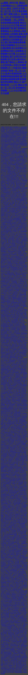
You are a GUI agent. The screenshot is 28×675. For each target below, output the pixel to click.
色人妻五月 (23, 392)
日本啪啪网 (24, 148)
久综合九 (3, 194)
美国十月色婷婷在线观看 (6, 601)
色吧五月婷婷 (9, 224)
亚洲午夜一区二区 (14, 334)
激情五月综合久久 (5, 195)
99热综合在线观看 (5, 307)
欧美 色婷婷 (19, 460)
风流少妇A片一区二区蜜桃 (10, 521)
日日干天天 (14, 191)
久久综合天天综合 (13, 640)
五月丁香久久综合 (19, 432)
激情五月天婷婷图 (21, 328)
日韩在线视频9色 (9, 435)
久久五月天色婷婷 (9, 510)
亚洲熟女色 (3, 444)
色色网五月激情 (7, 663)
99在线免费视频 (20, 597)
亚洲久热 (3, 504)
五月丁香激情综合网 (11, 157)
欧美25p (7, 417)
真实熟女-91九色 (4, 491)
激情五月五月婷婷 (18, 310)
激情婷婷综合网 (11, 171)
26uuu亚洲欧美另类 (6, 345)
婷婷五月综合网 (17, 194)
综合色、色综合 (10, 562)
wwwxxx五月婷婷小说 (6, 309)
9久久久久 (7, 152)
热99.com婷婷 (24, 342)
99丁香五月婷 (22, 621)
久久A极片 (9, 496)
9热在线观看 (3, 475)
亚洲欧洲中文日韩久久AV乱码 (14, 638)
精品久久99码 (12, 285)
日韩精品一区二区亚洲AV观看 (12, 571)
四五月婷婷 (22, 270)
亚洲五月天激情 (19, 508)
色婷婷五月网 (17, 657)
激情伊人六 (11, 358)
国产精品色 (16, 178)
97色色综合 (11, 431)
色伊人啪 (15, 391)
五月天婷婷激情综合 (7, 598)
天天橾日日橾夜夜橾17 (8, 220)
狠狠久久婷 (3, 148)
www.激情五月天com (15, 270)
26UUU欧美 (4, 487)
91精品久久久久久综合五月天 (18, 593)
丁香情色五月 (5, 642)
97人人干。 (24, 412)
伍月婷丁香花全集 (6, 279)
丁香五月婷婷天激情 (13, 210)
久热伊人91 (22, 466)
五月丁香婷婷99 (21, 549)
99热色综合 (5, 360)
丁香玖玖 (14, 652)
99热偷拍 (11, 325)
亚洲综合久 (17, 498)
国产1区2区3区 (13, 661)
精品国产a (24, 194)
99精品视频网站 (16, 218)
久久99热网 (22, 562)
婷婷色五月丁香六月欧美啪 (8, 553)
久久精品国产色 (15, 366)
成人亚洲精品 (4, 456)
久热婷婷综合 (17, 163)
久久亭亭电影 (24, 498)
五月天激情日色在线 (15, 206)
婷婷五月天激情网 (8, 159)
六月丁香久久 (21, 534)
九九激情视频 (8, 247)
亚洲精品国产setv (5, 259)
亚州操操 (22, 604)
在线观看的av (19, 404)
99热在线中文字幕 (9, 194)
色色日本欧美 (17, 435)
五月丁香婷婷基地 (13, 322)
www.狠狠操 (21, 307)
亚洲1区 (2, 349)
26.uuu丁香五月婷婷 (5, 440)
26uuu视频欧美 (16, 514)
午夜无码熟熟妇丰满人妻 (8, 409)
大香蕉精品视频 (7, 519)
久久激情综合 (10, 443)
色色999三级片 (16, 527)
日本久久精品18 (17, 488)
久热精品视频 (20, 652)
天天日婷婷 (15, 318)
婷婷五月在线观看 (20, 665)
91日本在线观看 (7, 479)
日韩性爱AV (7, 349)
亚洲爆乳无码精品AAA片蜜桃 (14, 557)
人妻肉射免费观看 (18, 672)
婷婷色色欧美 (8, 230)
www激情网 (3, 506)
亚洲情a (19, 389)
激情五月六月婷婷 (11, 401)
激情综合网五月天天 (20, 208)
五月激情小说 (20, 309)
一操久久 (11, 377)
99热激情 (20, 661)
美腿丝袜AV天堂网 (5, 427)
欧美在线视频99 (12, 211)
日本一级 (8, 344)
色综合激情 (11, 547)
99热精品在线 (7, 432)
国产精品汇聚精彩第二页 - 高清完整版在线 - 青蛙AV (15, 258)
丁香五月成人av (5, 328)
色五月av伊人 (5, 547)
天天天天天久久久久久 (22, 360)
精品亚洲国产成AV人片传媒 (17, 179)
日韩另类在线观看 (22, 348)
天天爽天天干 (4, 306)
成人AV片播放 (5, 447)
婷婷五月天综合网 (15, 648)
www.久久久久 (9, 559)
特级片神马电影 (12, 368)
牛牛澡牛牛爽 (16, 573)
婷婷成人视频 (22, 262)
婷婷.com (18, 507)
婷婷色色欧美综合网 (20, 183)
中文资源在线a (13, 530)
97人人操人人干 (20, 155)
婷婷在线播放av (12, 360)
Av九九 (11, 614)
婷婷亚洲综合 (13, 385)
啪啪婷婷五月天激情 (5, 624)
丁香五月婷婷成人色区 (11, 512)
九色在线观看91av (11, 361)
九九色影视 (7, 441)
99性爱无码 (24, 475)
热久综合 (9, 149)
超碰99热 (10, 527)
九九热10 (5, 492)
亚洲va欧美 (11, 515)
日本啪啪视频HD (7, 648)
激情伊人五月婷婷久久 (15, 585)
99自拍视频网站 (14, 320)
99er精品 (6, 314)
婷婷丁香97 (18, 629)
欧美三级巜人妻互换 (15, 198)
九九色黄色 (24, 638)
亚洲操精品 (20, 483)
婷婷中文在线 (6, 617)
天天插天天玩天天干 (12, 227)
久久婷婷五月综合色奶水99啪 (9, 176)
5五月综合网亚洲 (7, 400)
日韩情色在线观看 (14, 645)
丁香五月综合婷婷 (11, 475)
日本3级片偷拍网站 (5, 616)
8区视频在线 (13, 160)
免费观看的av (20, 228)
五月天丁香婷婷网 (12, 589)
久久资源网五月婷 (14, 244)
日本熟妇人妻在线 (10, 539)
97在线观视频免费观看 (15, 152)
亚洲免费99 (19, 613)
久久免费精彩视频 (22, 294)
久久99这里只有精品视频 (21, 207)
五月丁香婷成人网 (9, 396)
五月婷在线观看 (11, 550)
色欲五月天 (15, 526)
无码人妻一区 (23, 648)
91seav (2, 534)
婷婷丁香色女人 (23, 184)
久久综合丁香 (22, 244)
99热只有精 (22, 303)
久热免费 (24, 220)
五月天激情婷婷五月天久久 (9, 155)
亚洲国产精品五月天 (14, 447)
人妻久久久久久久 (7, 294)
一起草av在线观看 (17, 253)
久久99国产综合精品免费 (19, 168)
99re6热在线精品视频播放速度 (15, 219)
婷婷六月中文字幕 (15, 365)
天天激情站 (24, 600)
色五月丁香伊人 (21, 570)
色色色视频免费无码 (18, 565)
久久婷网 (21, 366)
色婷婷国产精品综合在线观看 (20, 413)
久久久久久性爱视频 (6, 628)
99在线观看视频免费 (19, 199)
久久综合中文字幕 (21, 578)
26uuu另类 (6, 566)
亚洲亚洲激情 (24, 333)
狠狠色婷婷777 (18, 374)
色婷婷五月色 (13, 311)
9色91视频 (12, 203)
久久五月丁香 (21, 282)
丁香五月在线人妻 (17, 620)
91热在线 (12, 617)
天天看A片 (4, 171)
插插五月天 (21, 320)
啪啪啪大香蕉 (12, 356)
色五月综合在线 (13, 195)
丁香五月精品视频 (10, 182)
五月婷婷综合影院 (8, 180)
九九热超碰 (17, 519)
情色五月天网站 (9, 636)
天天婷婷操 (7, 212)
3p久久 (19, 275)
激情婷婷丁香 (5, 377)
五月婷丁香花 (24, 455)
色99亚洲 (14, 428)
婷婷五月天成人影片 (6, 191)
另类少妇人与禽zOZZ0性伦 (11, 196)
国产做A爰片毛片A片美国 (7, 413)
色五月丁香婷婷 (5, 341)
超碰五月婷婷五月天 (22, 602)
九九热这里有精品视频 (21, 618)
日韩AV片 (16, 353)
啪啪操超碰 (13, 650)
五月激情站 (23, 608)
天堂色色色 (14, 378)
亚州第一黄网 (5, 336)
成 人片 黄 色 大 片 (8, 250)
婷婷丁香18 (23, 503)
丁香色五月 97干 (4, 431)
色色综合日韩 (20, 521)
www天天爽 (12, 583)
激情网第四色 (19, 641)
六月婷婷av (17, 543)
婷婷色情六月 (13, 439)
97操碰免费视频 (21, 151)
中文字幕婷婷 (6, 183)
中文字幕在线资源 (10, 238)
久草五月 (18, 455)
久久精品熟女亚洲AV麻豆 (12, 421)
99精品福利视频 (11, 306)
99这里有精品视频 (5, 231)
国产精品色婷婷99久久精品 (13, 223)
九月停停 (18, 243)
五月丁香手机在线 (13, 533)
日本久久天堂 (19, 624)
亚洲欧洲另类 (24, 657)
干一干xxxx (22, 173)
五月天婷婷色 (12, 508)
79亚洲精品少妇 (22, 472)
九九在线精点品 (15, 291)
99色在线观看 (13, 190)
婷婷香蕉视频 (17, 503)
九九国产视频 (4, 419)
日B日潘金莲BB (5, 151)
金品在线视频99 (22, 420)
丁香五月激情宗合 (16, 192)
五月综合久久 (16, 609)
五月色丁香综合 (21, 512)
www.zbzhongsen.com (15, 271)
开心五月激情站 (23, 354)
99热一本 (6, 533)
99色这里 (5, 381)
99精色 (13, 400)
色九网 (13, 186)
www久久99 (3, 289)
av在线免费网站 (17, 412)
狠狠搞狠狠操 (7, 337)
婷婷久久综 (7, 226)
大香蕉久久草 (17, 273)
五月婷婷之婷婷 (18, 358)
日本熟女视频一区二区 (14, 644)
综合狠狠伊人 (22, 581)
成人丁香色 (5, 527)
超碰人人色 (20, 349)
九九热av (23, 325)
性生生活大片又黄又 (6, 588)
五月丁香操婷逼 (4, 338)
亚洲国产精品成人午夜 (6, 186)
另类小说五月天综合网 (15, 478)
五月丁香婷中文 (4, 219)
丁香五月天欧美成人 (9, 459)
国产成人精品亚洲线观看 (15, 656)
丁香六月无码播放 (20, 464)
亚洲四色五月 (20, 545)
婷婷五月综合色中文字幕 (6, 620)
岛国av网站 (24, 642)
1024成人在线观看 (7, 262)
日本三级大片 (7, 395)
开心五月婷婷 (15, 588)
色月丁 (18, 190)
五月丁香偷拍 (4, 239)
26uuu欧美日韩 (15, 462)
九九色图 (21, 357)
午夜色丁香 (14, 669)
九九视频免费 (9, 526)
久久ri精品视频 (22, 291)
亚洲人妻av (5, 236)
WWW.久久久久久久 (21, 232)
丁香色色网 (20, 492)
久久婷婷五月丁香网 (12, 602)
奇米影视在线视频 (7, 403)
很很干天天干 (4, 569)
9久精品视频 (18, 529)
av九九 (19, 424)
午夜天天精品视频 (19, 482)
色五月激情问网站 (10, 668)
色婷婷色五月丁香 (19, 582)
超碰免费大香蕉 (16, 415)
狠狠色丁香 (14, 654)
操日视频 (10, 338)
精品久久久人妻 (5, 235)
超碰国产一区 (23, 561)
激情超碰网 (14, 542)
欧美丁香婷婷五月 (11, 586)
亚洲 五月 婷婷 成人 (17, 637)
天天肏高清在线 (21, 227)
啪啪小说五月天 (22, 447)
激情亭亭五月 (18, 306)
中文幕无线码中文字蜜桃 (12, 263)
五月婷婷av (4, 388)
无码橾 (17, 592)
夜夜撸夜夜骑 (20, 341)
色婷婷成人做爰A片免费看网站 (8, 649)
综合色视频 (6, 267)
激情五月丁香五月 (6, 542)
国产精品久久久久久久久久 (7, 499)
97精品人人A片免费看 (21, 350)
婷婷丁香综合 (19, 362)
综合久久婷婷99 (6, 320)
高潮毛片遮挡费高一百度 (9, 482)
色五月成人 (19, 669)
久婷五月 (19, 172)
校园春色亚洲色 (10, 273)
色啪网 (19, 408)
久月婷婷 (24, 210)
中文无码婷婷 (18, 484)
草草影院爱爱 (23, 305)
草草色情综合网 (22, 429)
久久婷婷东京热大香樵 (15, 249)
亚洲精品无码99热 (6, 425)
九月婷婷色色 (17, 377)
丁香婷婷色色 (9, 609)
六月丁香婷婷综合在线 (13, 596)
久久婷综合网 (12, 314)
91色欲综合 (8, 384)
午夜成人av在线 (9, 329)
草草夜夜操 (21, 313)
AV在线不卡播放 (19, 314)
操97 (12, 429)
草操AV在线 (7, 500)
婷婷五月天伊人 (8, 574)
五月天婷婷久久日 (7, 555)
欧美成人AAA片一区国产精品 (11, 664)
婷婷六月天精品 (4, 415)
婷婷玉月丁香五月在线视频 (8, 498)
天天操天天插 (8, 261)
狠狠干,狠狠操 (16, 329)
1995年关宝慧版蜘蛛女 (22, 385)
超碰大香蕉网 (11, 208)
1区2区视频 (12, 448)
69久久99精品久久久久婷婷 (17, 215)
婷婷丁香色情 (16, 184)
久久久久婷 (15, 247)
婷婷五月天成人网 (19, 204)
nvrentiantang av (11, 476)
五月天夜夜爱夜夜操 (6, 654)
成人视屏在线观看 (5, 640)
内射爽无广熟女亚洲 (14, 259)
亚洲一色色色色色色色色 (18, 277)
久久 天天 (4, 172)
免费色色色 (14, 294)
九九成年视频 (10, 657)
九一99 (5, 346)
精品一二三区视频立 (21, 542)
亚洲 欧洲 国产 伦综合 (11, 228)
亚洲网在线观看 (6, 188)
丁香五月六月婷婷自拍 (10, 317)
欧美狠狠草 (3, 299)
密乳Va (10, 277)
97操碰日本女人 (11, 470)
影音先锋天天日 (12, 405)
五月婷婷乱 (7, 302)
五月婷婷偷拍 (15, 555)
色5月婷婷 (9, 424)
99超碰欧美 (5, 660)
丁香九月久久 (7, 661)
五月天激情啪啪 (20, 200)
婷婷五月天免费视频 (20, 470)
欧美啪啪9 (14, 659)
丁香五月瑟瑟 (4, 401)
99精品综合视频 (15, 630)
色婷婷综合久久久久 (10, 541)
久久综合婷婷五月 (11, 456)
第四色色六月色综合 (19, 590)
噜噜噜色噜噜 (4, 557)
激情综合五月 (5, 405)
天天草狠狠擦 (13, 328)
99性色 (23, 448)
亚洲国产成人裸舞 (7, 518)
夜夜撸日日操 (9, 565)
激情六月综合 (18, 182)
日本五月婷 (15, 224)
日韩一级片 (22, 577)
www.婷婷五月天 (16, 403)
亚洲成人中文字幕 (20, 211)
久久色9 (8, 198)
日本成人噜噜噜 (21, 246)
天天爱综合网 (16, 289)
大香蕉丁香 (23, 249)
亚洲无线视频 (6, 613)
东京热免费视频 (12, 164)
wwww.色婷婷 (23, 474)
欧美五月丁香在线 (8, 514)
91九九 (23, 356)
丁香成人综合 (9, 184)
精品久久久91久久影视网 (16, 279)
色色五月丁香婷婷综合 (20, 525)
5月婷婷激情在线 (7, 669)
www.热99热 (8, 297)
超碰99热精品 (11, 388)
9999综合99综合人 (11, 239)
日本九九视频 (17, 443)
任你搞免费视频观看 (12, 492)
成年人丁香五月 (9, 667)
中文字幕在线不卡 (23, 337)
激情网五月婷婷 (12, 455)
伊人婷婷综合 (16, 559)
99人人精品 (19, 176)
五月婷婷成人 (24, 250)
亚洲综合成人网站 (6, 507)
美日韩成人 (15, 411)
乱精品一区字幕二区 (19, 558)
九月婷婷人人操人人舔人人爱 (10, 373)
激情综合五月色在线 (5, 295)
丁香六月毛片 (18, 448)
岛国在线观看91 (11, 543)
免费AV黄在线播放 (16, 479)
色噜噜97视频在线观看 (9, 274)
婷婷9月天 (23, 395)
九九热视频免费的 (14, 610)
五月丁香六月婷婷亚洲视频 (18, 214)
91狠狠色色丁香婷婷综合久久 (16, 427)
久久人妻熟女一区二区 (11, 389)
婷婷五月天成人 (5, 645)
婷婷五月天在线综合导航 (13, 612)
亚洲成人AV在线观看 (21, 444)
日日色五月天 (15, 262)
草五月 (24, 622)
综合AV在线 (20, 191)
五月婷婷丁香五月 (7, 291)
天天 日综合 (24, 529)
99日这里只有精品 (6, 313)
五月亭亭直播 (17, 392)
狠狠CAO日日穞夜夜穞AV (14, 608)
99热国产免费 (8, 378)
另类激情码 (11, 392)
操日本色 (25, 566)
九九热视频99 (6, 614)
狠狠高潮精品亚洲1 (13, 357)
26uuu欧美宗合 (17, 325)
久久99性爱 (16, 561)
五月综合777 (21, 445)
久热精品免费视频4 (12, 570)
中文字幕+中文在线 (10, 629)
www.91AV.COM (4, 358)
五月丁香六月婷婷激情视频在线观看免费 (13, 269)
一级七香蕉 (16, 577)
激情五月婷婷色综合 (20, 283)
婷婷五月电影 (12, 350)
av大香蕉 (21, 646)
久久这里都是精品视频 (6, 222)
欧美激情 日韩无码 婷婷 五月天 (17, 440)
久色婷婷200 (15, 384)
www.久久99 (3, 573)
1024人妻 (10, 637)
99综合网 (6, 277)
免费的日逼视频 (4, 208)
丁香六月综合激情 (10, 590)
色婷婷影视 (18, 475)
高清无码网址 (4, 657)
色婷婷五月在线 (12, 490)
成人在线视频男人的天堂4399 (10, 287)
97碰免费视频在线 (14, 267)
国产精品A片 (4, 562)
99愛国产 (5, 227)
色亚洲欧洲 (4, 153)
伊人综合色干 (14, 222)
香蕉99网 (13, 432)
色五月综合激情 (10, 468)
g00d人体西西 (16, 265)
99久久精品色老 (16, 180)
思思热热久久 (10, 433)
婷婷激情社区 (23, 573)
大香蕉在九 (6, 160)
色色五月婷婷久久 (13, 523)
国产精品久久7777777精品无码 (12, 330)
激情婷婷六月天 (23, 630)
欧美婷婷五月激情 (20, 160)
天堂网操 (17, 290)
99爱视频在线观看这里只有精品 (19, 298)
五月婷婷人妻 (18, 642)
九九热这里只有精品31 (13, 466)
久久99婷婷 (21, 616)
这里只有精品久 (4, 211)
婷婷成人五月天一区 (19, 495)
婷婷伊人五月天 (20, 480)
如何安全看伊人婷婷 (14, 354)
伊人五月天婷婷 (14, 393)
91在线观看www (22, 555)
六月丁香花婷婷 (12, 618)
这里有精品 (21, 159)
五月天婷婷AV (4, 380)
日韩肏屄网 (14, 445)
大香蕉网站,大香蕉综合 (19, 459)
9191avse (3, 321)
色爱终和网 (10, 605)
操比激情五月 (4, 234)
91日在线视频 (11, 525)
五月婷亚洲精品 (15, 305)
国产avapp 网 (11, 582)
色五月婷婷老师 (17, 416)
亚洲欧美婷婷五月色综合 (11, 545)
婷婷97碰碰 (24, 416)
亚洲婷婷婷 (11, 173)
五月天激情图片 (18, 251)
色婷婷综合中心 (4, 293)
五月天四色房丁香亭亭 (13, 346)
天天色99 (10, 567)
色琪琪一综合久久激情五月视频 (15, 242)
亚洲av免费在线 (11, 153)
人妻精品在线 (16, 535)
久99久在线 (13, 200)
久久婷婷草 (4, 407)
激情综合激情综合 (16, 240)
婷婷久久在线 (9, 289)
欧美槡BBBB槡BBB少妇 (6, 474)
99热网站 (18, 368)
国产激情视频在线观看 (9, 423)
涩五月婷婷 (22, 316)
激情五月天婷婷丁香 (14, 231)
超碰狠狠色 (17, 400)
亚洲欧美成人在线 (17, 496)
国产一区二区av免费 (5, 641)
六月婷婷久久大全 (11, 460)
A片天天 (24, 439)
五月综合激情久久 (6, 282)
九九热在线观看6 (16, 380)
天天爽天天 (11, 216)
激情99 (17, 660)
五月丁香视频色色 (18, 547)
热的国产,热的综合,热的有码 (15, 449)
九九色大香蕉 (18, 216)
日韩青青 (21, 487)
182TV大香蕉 (13, 500)
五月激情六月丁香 (22, 378)
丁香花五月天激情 (22, 640)
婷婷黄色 (6, 204)
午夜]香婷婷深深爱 (19, 274)
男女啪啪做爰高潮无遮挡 (16, 340)
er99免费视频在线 (19, 299)
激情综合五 (10, 163)
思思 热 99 (15, 348)
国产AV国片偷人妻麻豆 (18, 636)
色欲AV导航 (3, 554)
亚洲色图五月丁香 (7, 606)
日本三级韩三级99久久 (13, 472)
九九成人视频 (11, 538)
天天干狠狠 (5, 350)
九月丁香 (10, 415)
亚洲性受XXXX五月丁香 (6, 659)
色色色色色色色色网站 (14, 491)
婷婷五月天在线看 (19, 515)
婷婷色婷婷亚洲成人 (14, 621)
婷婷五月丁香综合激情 (22, 504)
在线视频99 (8, 169)
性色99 (17, 586)
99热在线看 (18, 356)
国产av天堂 (22, 257)
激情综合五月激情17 (5, 334)
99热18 (4, 424)
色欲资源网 (10, 348)
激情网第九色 (8, 483)
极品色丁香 (18, 317)
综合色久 (6, 246)
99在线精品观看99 (19, 423)
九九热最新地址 (21, 255)
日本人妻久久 (7, 365)
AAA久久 (23, 338)
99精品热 (15, 275)
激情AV (9, 240)
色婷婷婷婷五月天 (5, 356)
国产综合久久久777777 (17, 606)
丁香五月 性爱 (9, 579)
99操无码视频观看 (15, 257)
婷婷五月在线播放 (17, 467)
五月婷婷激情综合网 (21, 456)
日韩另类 (10, 293)
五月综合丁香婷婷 (7, 502)
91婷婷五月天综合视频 (15, 522)
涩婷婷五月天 (11, 290)
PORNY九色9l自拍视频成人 (15, 383)
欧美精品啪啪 (4, 149)
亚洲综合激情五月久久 (16, 321)
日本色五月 (22, 365)
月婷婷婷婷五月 (20, 164)
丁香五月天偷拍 (5, 385)
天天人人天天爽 (5, 439)
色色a (13, 519)
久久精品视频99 (16, 567)
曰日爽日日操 (22, 518)
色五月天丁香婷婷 (13, 307)
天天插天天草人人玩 (9, 165)
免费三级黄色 (22, 353)
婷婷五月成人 (22, 628)
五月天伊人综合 (9, 275)
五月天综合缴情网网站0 (18, 632)
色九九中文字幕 (11, 234)
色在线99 (5, 633)
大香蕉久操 (3, 218)
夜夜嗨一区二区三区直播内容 (18, 441)
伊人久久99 (8, 364)
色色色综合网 (8, 462)
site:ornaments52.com (10, 444)
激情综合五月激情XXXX (17, 286)
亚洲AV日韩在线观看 (17, 663)
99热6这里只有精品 (5, 530)
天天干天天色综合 (5, 523)
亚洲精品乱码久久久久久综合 (13, 506)
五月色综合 (10, 381)
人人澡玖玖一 (24, 192)
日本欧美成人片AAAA (10, 362)
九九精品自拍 (22, 346)
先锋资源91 (23, 537)
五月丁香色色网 (23, 238)
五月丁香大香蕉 (14, 313)
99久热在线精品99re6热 (8, 581)
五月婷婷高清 (21, 254)
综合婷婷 (8, 393)
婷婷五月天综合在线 (19, 388)
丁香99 (25, 425)
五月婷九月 (13, 309)
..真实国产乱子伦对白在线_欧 (14, 563)
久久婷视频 (13, 641)
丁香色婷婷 (24, 306)
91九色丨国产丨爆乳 (19, 266)
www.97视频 (14, 425)
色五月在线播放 (10, 266)
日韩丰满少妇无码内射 (8, 416)
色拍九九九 (3, 421)
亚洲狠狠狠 (17, 333)
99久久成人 (11, 488)
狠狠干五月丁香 (11, 376)
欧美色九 (16, 409)
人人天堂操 (18, 361)
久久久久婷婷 (24, 567)
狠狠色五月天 (17, 433)
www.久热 (7, 650)
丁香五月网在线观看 (6, 630)
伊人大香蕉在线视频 (17, 667)
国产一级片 (15, 159)
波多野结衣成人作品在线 (18, 261)
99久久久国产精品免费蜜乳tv (18, 156)
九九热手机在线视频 (15, 395)
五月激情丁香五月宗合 (18, 516)
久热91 (21, 178)
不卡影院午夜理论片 (14, 417)
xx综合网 (21, 588)
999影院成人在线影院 (16, 436)
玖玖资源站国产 (13, 254)
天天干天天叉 (15, 518)
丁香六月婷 (3, 344)
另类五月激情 (6, 203)
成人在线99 (16, 510)
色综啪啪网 (23, 443)
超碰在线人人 (20, 589)
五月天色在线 (24, 522)
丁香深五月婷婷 (16, 342)
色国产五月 (4, 242)
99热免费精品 (24, 400)
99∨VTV (8, 429)
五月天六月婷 (11, 333)
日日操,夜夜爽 (10, 622)
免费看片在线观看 (5, 644)
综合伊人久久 (9, 318)
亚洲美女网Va (4, 543)
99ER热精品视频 (4, 508)
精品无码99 (16, 173)
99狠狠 (14, 504)
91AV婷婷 (10, 380)
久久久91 (5, 472)
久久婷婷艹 (10, 332)
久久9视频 (21, 462)
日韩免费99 (3, 393)
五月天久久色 (15, 646)
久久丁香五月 (20, 451)
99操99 (19, 210)
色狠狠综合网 (13, 613)
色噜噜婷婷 (24, 216)
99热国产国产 (18, 554)
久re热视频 (3, 539)
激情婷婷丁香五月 (20, 157)
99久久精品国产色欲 (16, 471)
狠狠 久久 (18, 239)
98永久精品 (10, 632)
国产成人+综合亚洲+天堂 (8, 199)
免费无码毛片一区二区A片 (20, 332)
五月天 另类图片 (10, 558)
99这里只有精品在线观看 (21, 352)
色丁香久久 (14, 424)
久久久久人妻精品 (6, 179)
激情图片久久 (6, 190)
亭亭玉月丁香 (4, 361)
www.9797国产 (9, 486)
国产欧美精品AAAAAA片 (13, 278)
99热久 (20, 293)
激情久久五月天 (7, 202)
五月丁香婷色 (21, 659)
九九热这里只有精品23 (13, 487)
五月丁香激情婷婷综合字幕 (11, 634)
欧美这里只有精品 (18, 671)
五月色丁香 (11, 503)
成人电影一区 (7, 200)
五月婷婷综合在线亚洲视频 (14, 600)
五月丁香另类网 (12, 597)
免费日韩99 (15, 293)
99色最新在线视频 (9, 178)
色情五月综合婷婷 (5, 448)
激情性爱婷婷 (10, 561)
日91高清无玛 (23, 165)
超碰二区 (23, 368)
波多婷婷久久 (20, 500)
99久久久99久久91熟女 (12, 419)
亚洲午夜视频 (16, 579)
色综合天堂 (7, 215)
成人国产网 (23, 479)
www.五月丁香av (4, 322)
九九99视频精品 (23, 417)
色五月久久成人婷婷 (8, 253)
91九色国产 (5, 216)
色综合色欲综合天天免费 (19, 381)
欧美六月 (5, 531)
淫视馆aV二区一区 (16, 370)
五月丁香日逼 (22, 463)
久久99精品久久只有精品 (15, 399)
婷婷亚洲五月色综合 (9, 577)
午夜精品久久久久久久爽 (8, 672)
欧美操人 (19, 530)
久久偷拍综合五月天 (11, 387)
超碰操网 (15, 549)
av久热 (23, 321)
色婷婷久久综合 (20, 285)
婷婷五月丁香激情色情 (18, 574)
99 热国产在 (17, 165)
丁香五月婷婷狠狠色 (19, 617)
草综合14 (3, 417)
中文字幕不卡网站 (18, 468)
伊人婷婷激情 (12, 660)
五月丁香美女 (18, 203)
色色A (8, 257)
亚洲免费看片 (4, 251)
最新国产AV (15, 483)
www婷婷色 (23, 507)
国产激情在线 (18, 550)
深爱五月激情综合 (12, 454)
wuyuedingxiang (18, 625)
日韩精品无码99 (6, 610)
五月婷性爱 (8, 286)
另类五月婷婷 (9, 148)
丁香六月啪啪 (21, 391)
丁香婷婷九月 (18, 539)
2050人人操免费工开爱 (12, 569)
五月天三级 (4, 612)
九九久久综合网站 (12, 531)
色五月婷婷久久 (9, 504)
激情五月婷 (6, 244)
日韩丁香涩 (5, 451)
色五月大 (3, 480)
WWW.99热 (3, 590)
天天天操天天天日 (17, 148)
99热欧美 (7, 515)
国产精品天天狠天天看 (6, 604)
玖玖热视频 (4, 596)
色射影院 (4, 671)
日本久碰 (15, 437)
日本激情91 (5, 428)
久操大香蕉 (5, 232)
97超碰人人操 (20, 454)
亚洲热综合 (19, 439)
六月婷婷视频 (14, 282)
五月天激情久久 (12, 236)
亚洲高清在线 (21, 598)
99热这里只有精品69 (11, 172)
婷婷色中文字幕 (19, 583)
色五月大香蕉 (9, 218)
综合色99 (17, 238)
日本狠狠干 (12, 183)
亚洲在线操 (24, 656)
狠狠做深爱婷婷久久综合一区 (10, 301)
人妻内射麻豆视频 (8, 516)
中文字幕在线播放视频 (7, 626)
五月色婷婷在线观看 (14, 372)
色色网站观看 (20, 236)
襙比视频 (17, 562)
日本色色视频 (13, 578)
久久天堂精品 (15, 420)
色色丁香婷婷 (13, 341)
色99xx (16, 171)
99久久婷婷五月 (16, 161)
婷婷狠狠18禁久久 (19, 167)
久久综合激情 (13, 546)
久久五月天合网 (13, 235)
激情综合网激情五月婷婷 (14, 537)
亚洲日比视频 (9, 467)
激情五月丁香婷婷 (10, 299)
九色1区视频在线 (13, 336)
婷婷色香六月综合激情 (17, 397)
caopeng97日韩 (7, 436)
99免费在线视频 (11, 251)
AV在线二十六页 (11, 484)
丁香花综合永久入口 (8, 535)
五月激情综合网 (15, 316)
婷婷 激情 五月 (22, 596)
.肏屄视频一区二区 (19, 633)
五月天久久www (12, 232)
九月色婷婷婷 (14, 349)
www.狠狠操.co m (5, 187)
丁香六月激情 (9, 303)
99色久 (2, 167)
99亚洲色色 (17, 458)
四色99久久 (10, 391)
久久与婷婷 (6, 585)
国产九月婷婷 (10, 310)
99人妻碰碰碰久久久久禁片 (20, 614)
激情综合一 (11, 204)
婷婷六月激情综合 (19, 668)
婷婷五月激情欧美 (14, 616)
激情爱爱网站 (23, 571)
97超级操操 (23, 218)
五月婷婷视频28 (13, 151)
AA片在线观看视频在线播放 (10, 534)
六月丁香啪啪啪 (4, 567)
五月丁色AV (13, 592)
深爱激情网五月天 (18, 622)
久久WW (16, 581)
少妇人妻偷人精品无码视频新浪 (13, 551)
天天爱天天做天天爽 (16, 169)
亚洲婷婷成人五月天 (22, 428)
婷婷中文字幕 (16, 303)
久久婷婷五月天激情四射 (10, 243)
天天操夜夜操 (21, 569)
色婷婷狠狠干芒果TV (17, 364)
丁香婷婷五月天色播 (20, 186)
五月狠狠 (20, 384)
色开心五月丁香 (22, 411)
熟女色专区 (10, 161)
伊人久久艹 (13, 624)
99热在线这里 (11, 283)
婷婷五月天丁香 (16, 338)
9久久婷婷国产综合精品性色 (10, 175)
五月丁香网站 (8, 298)
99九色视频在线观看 (20, 575)
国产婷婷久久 (21, 322)
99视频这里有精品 (7, 652)
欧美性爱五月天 (22, 263)
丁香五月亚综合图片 (16, 502)
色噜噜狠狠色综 (12, 451)
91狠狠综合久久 (18, 376)
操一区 (10, 428)
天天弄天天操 (8, 646)
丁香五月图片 (10, 573)
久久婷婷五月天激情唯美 (14, 187)
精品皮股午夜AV (16, 474)
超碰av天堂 (12, 529)
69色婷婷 (7, 340)
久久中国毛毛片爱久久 (9, 374)
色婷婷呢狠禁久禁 (7, 192)
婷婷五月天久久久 (16, 149)
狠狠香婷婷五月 (5, 254)
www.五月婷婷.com (18, 499)
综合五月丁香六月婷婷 (9, 575)
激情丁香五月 (15, 202)
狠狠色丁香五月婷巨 (11, 494)
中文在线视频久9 (11, 464)
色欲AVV (10, 342)
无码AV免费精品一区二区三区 (18, 212)
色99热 (23, 203)
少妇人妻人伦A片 (21, 336)
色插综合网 (20, 247)
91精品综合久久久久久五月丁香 (11, 511)
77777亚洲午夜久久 (19, 649)
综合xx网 (16, 408)
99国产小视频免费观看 (10, 480)
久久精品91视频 (17, 220)
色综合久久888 (16, 250)
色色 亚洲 (7, 592)
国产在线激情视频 (10, 625)
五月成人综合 (22, 409)
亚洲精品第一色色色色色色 (17, 297)
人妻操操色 (4, 163)
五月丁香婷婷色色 (10, 352)
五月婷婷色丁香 (21, 295)
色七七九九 (12, 207)
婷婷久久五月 (8, 214)
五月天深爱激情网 (22, 533)
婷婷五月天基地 (14, 337)
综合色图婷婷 (20, 425)
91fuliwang (13, 507)
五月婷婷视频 (4, 632)
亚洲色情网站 (19, 566)
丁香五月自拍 (14, 344)
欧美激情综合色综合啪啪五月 (14, 324)
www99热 (18, 401)
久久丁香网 (3, 387)
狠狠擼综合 (14, 598)
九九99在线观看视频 (21, 490)
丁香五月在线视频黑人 (11, 404)
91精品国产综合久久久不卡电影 (19, 230)
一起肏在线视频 (14, 188)
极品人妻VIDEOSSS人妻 (15, 326)
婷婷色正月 (24, 553)
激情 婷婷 (23, 370)
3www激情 (3, 429)
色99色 (8, 255)
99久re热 (3, 574)
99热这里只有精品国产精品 (7, 353)
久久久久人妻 (14, 255)
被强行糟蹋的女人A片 (9, 167)
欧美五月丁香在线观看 (11, 281)
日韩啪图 (5, 332)
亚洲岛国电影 (7, 206)
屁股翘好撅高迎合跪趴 (16, 302)
